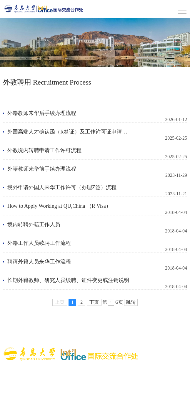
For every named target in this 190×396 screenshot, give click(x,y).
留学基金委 (80, 321)
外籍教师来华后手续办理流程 (41, 113)
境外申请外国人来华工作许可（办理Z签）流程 (61, 187)
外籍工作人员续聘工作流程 (39, 243)
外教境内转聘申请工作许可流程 (44, 150)
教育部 (31, 321)
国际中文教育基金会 (82, 328)
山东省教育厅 (48, 336)
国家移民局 (145, 328)
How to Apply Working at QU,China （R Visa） (59, 206)
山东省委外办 (17, 336)
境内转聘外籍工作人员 (33, 224)
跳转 (131, 302)
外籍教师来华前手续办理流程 (41, 169)
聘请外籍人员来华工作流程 (39, 262)
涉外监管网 (53, 321)
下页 (94, 302)
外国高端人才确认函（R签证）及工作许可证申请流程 (67, 132)
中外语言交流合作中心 (34, 328)
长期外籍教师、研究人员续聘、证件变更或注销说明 (68, 280)
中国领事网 (119, 328)
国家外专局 (172, 328)
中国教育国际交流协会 (118, 321)
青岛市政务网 (80, 336)
